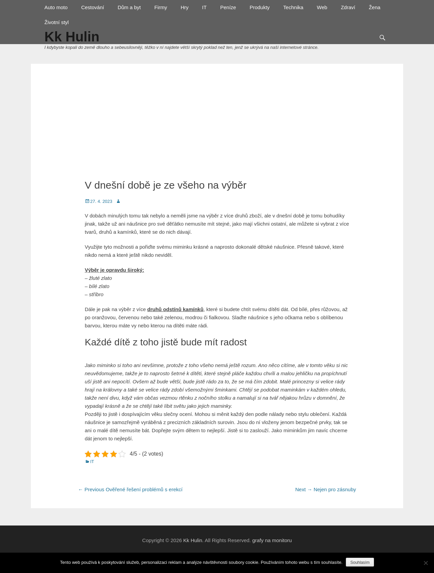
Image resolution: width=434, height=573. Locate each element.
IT (204, 7)
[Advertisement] (217, 121)
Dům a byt (129, 7)
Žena (374, 7)
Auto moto (55, 7)
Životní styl (56, 22)
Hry (185, 7)
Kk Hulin (192, 540)
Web (322, 7)
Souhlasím (360, 562)
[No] (425, 562)
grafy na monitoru (272, 540)
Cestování (92, 7)
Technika (293, 7)
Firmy (160, 7)
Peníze (228, 7)
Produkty (260, 7)
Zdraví (348, 7)
